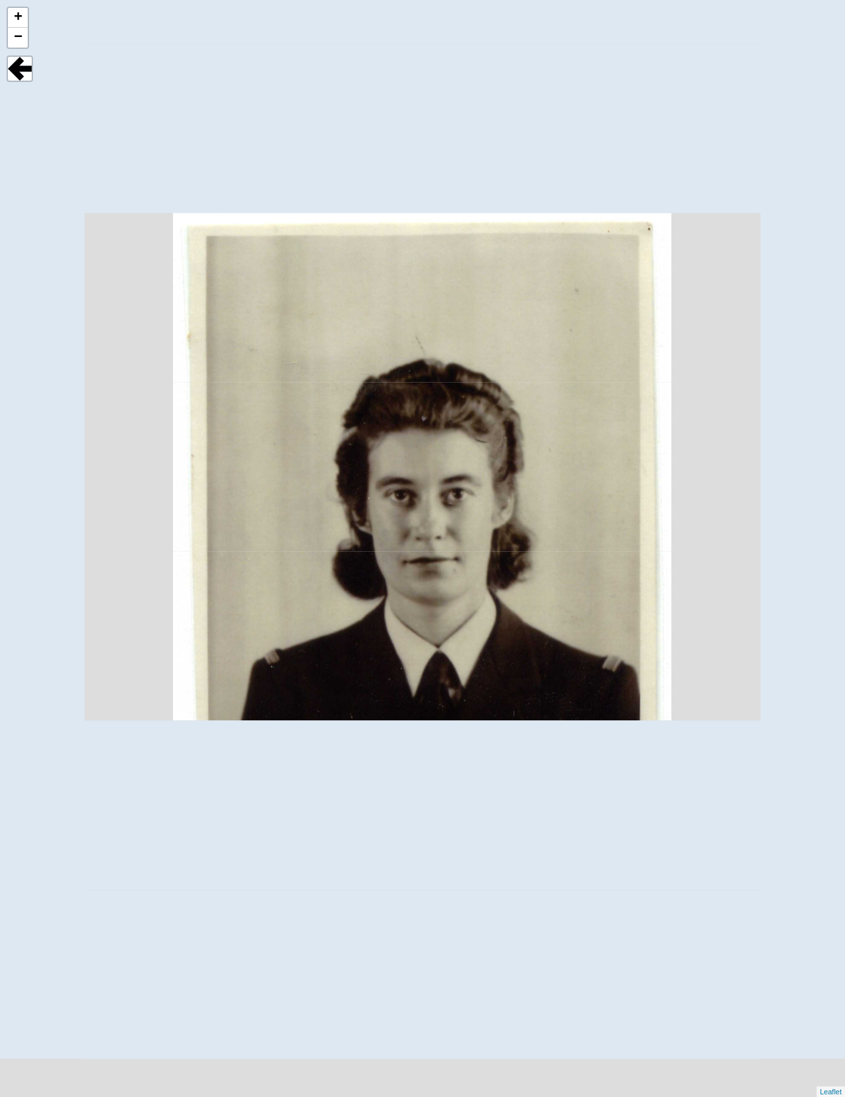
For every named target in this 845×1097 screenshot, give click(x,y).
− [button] (18, 38)
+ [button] (18, 18)
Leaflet (831, 1092)
